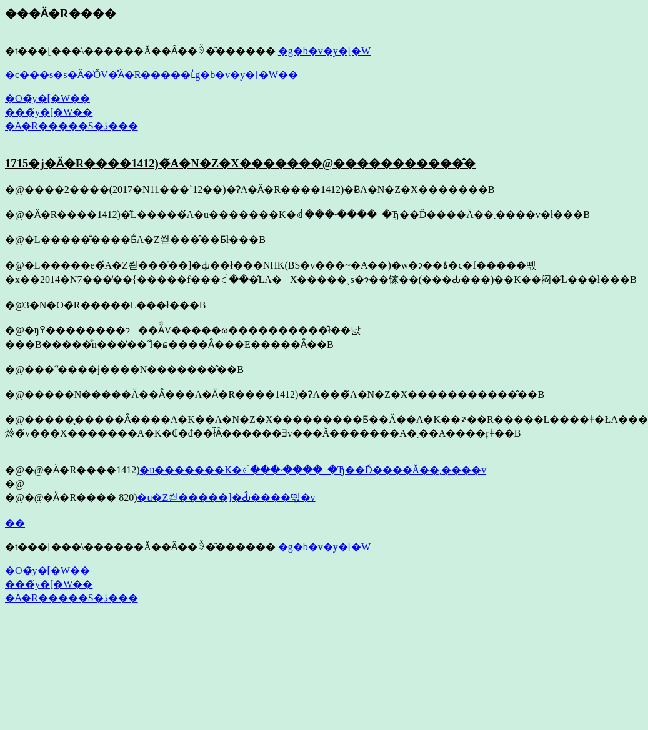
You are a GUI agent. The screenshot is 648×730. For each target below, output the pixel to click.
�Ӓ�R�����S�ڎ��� (71, 126)
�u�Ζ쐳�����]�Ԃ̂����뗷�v (226, 497)
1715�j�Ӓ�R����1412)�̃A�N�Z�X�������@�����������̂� (240, 163)
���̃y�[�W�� (48, 112)
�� (15, 523)
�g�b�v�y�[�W (324, 51)
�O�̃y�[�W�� (47, 98)
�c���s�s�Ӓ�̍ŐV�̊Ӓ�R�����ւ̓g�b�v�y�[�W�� (151, 74)
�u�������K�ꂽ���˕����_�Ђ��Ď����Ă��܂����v (312, 470)
